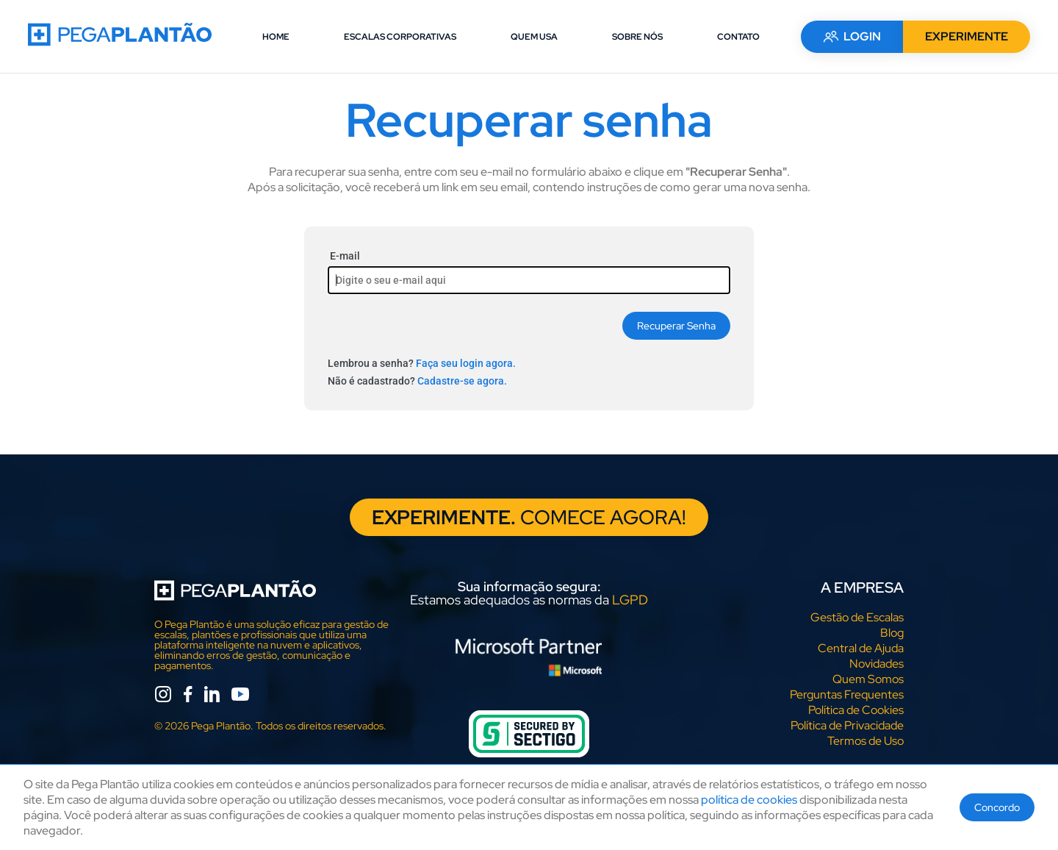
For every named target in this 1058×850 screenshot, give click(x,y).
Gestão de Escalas (857, 618)
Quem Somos (868, 680)
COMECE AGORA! (529, 518)
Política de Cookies (856, 710)
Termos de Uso (865, 741)
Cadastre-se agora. (462, 381)
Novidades (876, 664)
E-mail (345, 256)
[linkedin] (212, 697)
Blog (892, 633)
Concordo (997, 807)
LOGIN (850, 36)
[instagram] (163, 696)
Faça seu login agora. (466, 363)
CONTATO (738, 37)
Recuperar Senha (676, 325)
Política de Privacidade (847, 726)
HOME (275, 37)
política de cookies (749, 799)
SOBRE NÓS (637, 37)
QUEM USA (534, 37)
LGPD (630, 600)
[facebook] (188, 697)
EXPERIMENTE (965, 36)
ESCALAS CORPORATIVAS (400, 37)
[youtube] (240, 696)
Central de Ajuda (861, 649)
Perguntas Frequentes (847, 695)
